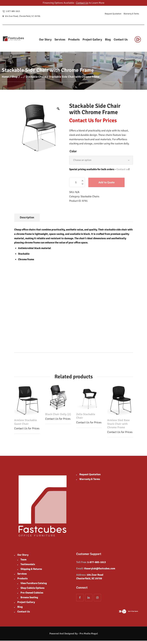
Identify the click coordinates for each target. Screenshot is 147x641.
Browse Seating (29, 597)
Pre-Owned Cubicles (31, 593)
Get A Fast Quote (127, 611)
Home (5, 77)
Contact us (122, 169)
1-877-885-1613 (96, 562)
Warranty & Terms (89, 479)
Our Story (22, 555)
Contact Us (82, 2)
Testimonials (27, 564)
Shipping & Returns (31, 569)
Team (23, 559)
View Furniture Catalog (33, 583)
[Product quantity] (77, 182)
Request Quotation (90, 474)
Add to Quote (106, 183)
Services (22, 574)
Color (73, 151)
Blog (20, 607)
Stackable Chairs (36, 77)
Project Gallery (26, 602)
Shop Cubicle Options (32, 588)
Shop (15, 77)
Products (22, 578)
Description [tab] (27, 218)
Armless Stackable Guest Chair (25, 422)
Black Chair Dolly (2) (58, 414)
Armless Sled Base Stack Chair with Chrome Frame (118, 424)
